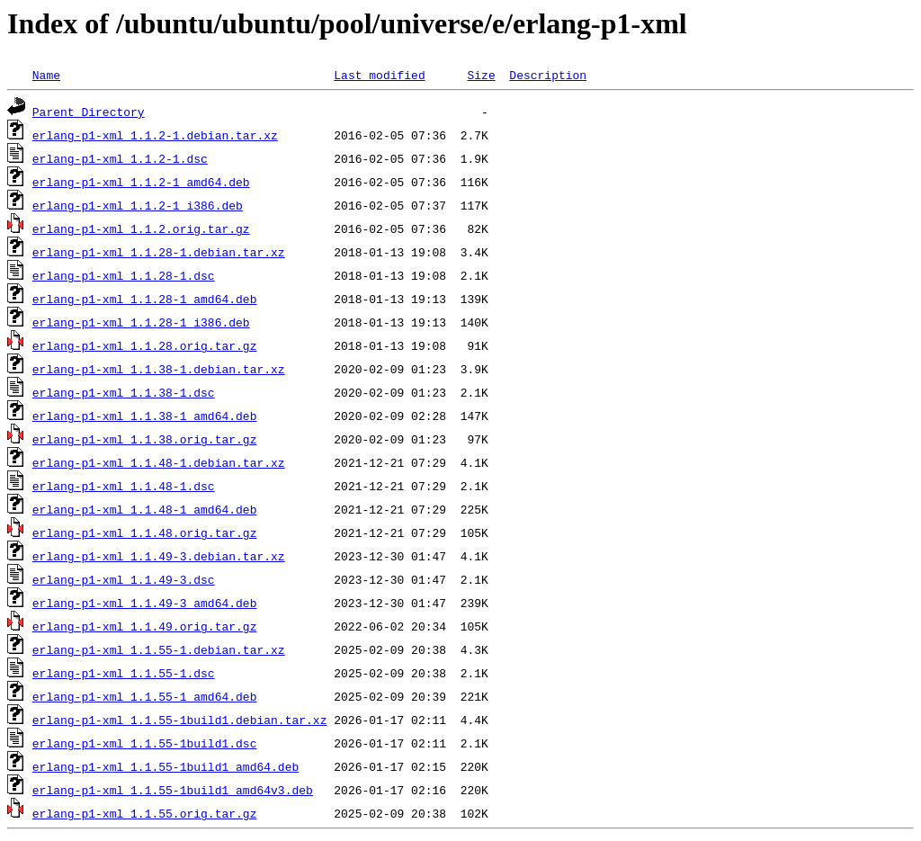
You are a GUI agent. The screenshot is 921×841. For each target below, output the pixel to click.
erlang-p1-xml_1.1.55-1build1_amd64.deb (165, 766)
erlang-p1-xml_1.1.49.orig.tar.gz (144, 626)
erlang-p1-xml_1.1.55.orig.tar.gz (144, 813)
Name (46, 75)
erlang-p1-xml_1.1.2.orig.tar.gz (141, 228)
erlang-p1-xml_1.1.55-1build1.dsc (144, 743)
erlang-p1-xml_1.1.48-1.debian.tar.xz (158, 462)
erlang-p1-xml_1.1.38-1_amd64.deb (144, 415)
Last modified (379, 75)
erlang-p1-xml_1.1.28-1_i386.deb (141, 322)
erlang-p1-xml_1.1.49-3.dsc (123, 579)
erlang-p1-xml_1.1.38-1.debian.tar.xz (158, 369)
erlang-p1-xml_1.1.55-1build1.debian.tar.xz (179, 719)
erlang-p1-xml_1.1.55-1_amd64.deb (144, 696)
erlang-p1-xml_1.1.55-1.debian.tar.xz (158, 649)
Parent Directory (88, 111)
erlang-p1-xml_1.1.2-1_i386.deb (137, 205)
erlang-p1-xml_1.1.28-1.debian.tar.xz (158, 252)
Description (547, 75)
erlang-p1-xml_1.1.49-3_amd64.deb (144, 603)
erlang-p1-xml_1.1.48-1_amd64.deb (144, 509)
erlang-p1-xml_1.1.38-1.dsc (123, 392)
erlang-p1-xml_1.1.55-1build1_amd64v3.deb (172, 790)
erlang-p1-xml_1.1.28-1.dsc (123, 275)
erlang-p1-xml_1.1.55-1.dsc (123, 673)
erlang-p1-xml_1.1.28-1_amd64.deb (144, 299)
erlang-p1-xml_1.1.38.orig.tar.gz (144, 439)
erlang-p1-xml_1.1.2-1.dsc (120, 158)
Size (481, 75)
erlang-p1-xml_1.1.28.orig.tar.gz (144, 345)
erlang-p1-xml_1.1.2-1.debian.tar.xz (155, 135)
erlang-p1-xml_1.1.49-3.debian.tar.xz (158, 556)
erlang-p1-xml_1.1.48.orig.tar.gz (144, 532)
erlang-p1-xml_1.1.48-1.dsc (123, 486)
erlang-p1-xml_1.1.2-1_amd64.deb (141, 182)
